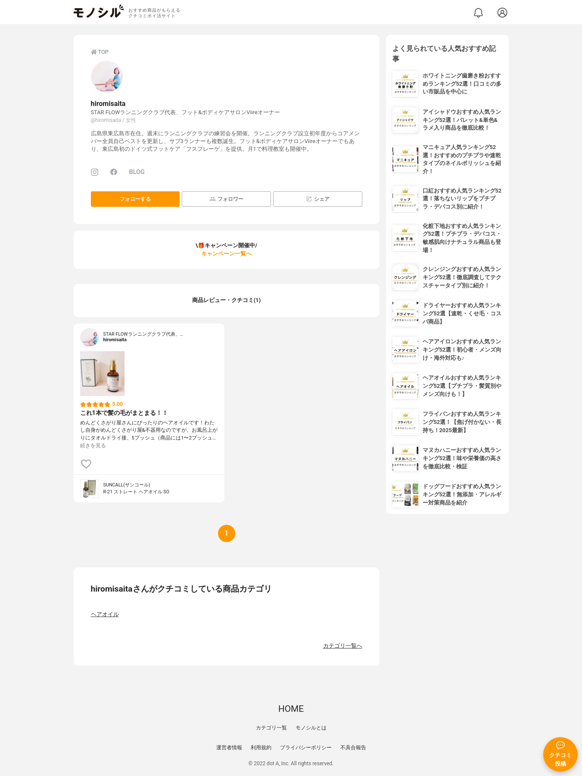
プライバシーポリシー (306, 748)
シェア (318, 199)
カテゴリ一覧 (271, 728)
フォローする (135, 199)
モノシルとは (311, 728)
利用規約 (261, 748)
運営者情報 (229, 748)
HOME (291, 709)
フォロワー (226, 199)
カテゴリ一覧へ (342, 645)
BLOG (137, 172)
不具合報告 (353, 748)
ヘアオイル (105, 614)
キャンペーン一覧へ (226, 253)
